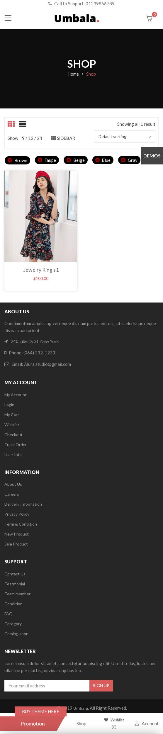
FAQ (8, 613)
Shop (81, 723)
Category (13, 623)
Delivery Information (23, 504)
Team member (17, 593)
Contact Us (15, 573)
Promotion (33, 723)
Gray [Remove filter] (132, 160)
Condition (13, 603)
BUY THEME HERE (40, 711)
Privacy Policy (16, 514)
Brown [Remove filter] (20, 160)
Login (9, 404)
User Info (13, 454)
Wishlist (11, 424)
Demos (152, 155)
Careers (11, 494)
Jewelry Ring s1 (41, 269)
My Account (15, 394)
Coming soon (16, 633)
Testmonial (14, 583)
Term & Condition (20, 523)
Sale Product (16, 543)
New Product (16, 533)
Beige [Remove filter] (79, 160)
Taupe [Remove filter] (50, 160)
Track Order (15, 444)
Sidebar (66, 138)
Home (73, 74)
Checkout (13, 434)
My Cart (11, 414)
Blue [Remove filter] (106, 160)
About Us (13, 484)
